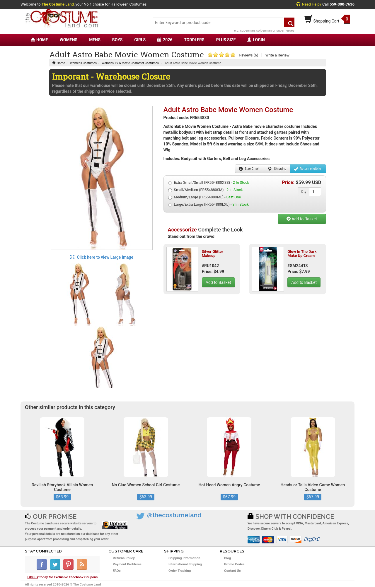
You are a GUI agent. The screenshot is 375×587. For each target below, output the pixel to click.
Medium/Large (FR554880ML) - (204, 197)
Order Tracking (179, 571)
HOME (39, 39)
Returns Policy (124, 558)
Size (249, 169)
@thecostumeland (174, 515)
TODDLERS (194, 39)
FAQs (117, 571)
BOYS (117, 39)
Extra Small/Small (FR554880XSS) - (208, 182)
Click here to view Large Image (101, 257)
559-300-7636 (342, 4)
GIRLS (140, 39)
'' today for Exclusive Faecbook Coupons (62, 577)
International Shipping (185, 564)
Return (307, 169)
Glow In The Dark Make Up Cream (301, 253)
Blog (227, 558)
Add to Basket (302, 219)
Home (58, 63)
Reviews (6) (248, 55)
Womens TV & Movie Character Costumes (130, 63)
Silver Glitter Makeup (212, 253)
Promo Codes (234, 564)
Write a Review (277, 55)
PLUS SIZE (226, 39)
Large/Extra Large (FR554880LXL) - (208, 204)
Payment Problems (127, 564)
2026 (164, 39)
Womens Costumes (83, 63)
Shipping (277, 169)
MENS (94, 39)
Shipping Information (184, 558)
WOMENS (69, 39)
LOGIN (256, 39)
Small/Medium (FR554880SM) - (205, 190)
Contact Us (232, 571)
